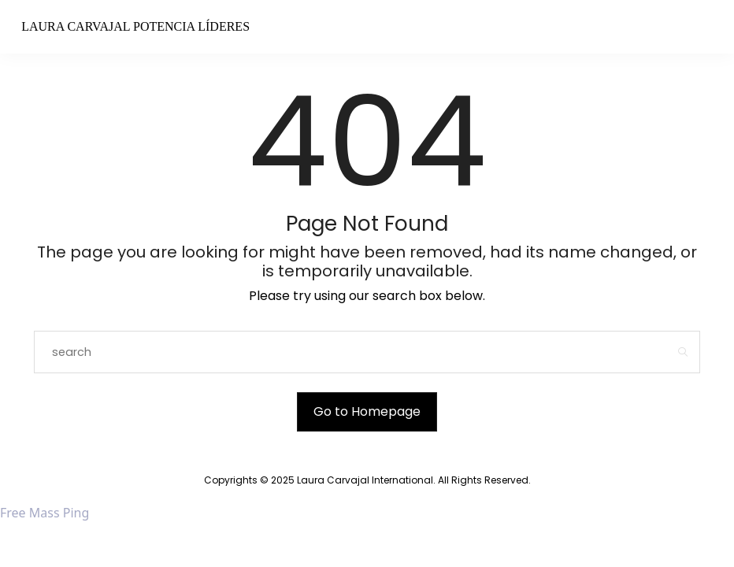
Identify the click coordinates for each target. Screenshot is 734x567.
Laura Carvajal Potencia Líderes (135, 26)
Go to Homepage (367, 411)
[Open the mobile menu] (691, 28)
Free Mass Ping (44, 512)
